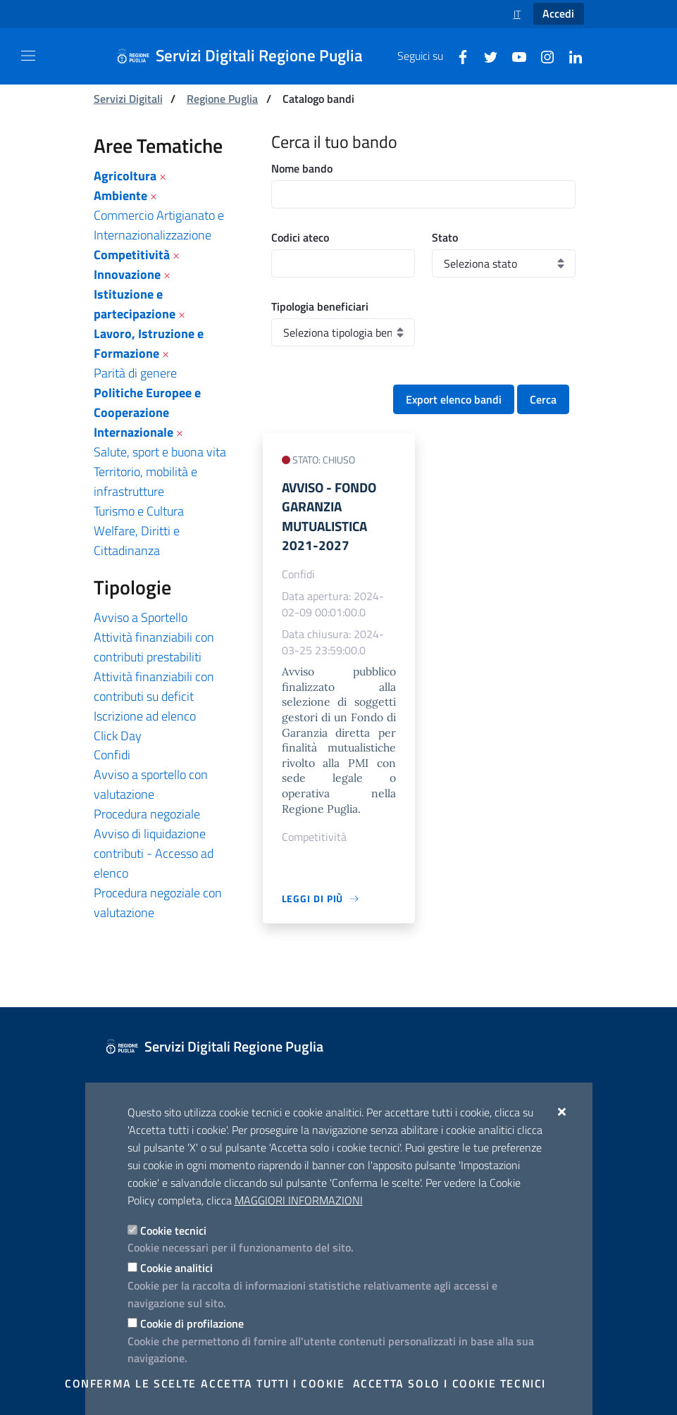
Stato (445, 237)
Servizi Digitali (128, 98)
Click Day (118, 735)
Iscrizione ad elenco (145, 715)
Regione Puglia (222, 98)
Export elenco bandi (454, 399)
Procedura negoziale (147, 813)
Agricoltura (125, 175)
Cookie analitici (176, 1267)
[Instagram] (542, 55)
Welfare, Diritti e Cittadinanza (137, 540)
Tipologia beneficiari (319, 306)
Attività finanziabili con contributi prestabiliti (154, 647)
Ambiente (120, 195)
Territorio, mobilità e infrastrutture (145, 481)
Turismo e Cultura (139, 511)
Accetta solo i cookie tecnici (449, 1383)
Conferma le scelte (131, 1383)
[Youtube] (513, 55)
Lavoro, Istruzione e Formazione (149, 343)
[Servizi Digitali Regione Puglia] (248, 56)
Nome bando (302, 168)
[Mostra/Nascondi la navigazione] (28, 55)
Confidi (112, 754)
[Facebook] (457, 55)
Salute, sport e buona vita (160, 451)
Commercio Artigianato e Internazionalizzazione (159, 225)
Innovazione (127, 274)
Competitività (132, 254)
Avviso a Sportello (140, 617)
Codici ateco (300, 237)
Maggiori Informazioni (299, 1200)
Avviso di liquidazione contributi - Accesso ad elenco (153, 853)
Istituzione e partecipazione (134, 304)
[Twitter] (485, 55)
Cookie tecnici (173, 1230)
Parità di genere (135, 372)
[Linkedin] (570, 55)
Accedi (558, 13)
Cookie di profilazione (192, 1323)
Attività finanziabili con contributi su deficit (154, 686)
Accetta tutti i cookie (272, 1383)
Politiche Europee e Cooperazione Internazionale (147, 412)
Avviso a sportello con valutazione (151, 784)
